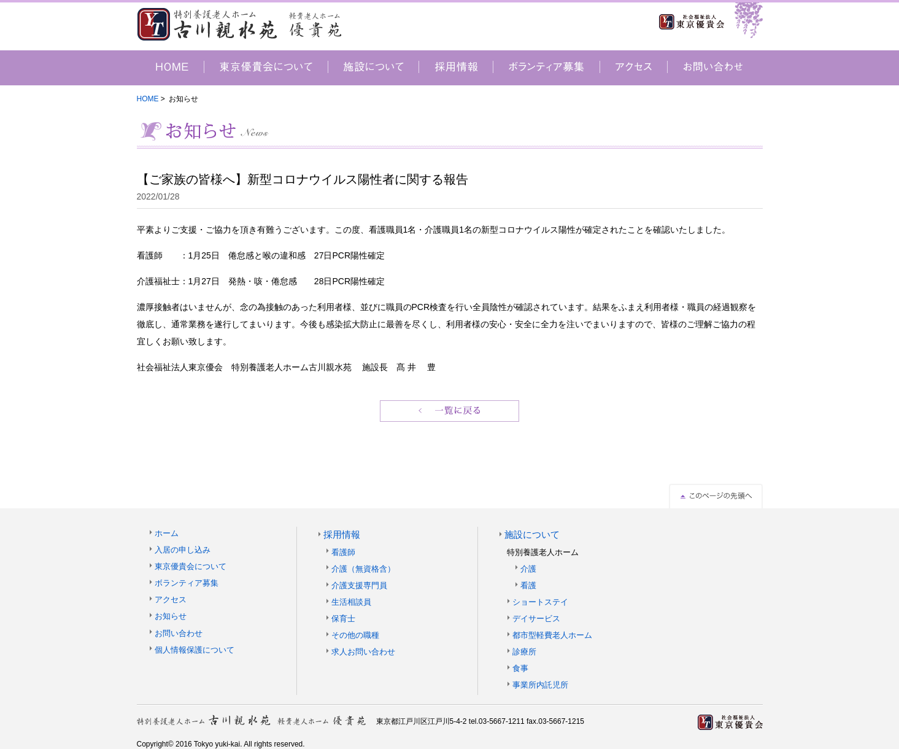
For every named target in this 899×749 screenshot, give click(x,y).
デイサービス (536, 618)
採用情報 (341, 534)
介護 (528, 568)
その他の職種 (355, 635)
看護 (528, 585)
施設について (532, 534)
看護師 (343, 552)
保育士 (343, 618)
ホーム (167, 533)
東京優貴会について (190, 566)
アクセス (171, 599)
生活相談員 (351, 602)
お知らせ (171, 616)
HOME (148, 99)
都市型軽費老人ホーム (552, 635)
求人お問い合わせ (363, 651)
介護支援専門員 (359, 585)
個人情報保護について (194, 649)
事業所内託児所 (540, 684)
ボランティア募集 (186, 583)
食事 (520, 668)
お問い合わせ (179, 633)
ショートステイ (540, 602)
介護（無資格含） (363, 568)
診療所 (524, 651)
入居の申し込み (182, 549)
